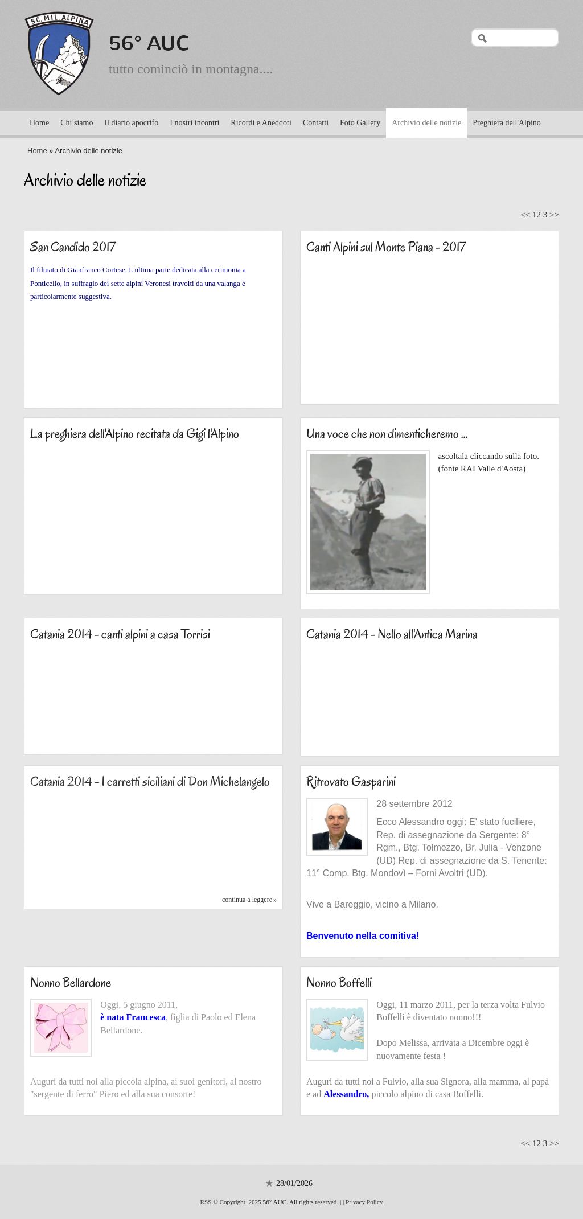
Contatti (316, 122)
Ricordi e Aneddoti (261, 122)
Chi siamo (76, 122)
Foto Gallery (360, 122)
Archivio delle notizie (426, 122)
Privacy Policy (364, 1202)
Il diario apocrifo (131, 122)
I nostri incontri (194, 122)
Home (39, 122)
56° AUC (149, 43)
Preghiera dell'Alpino (507, 122)
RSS (205, 1202)
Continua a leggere (247, 899)
